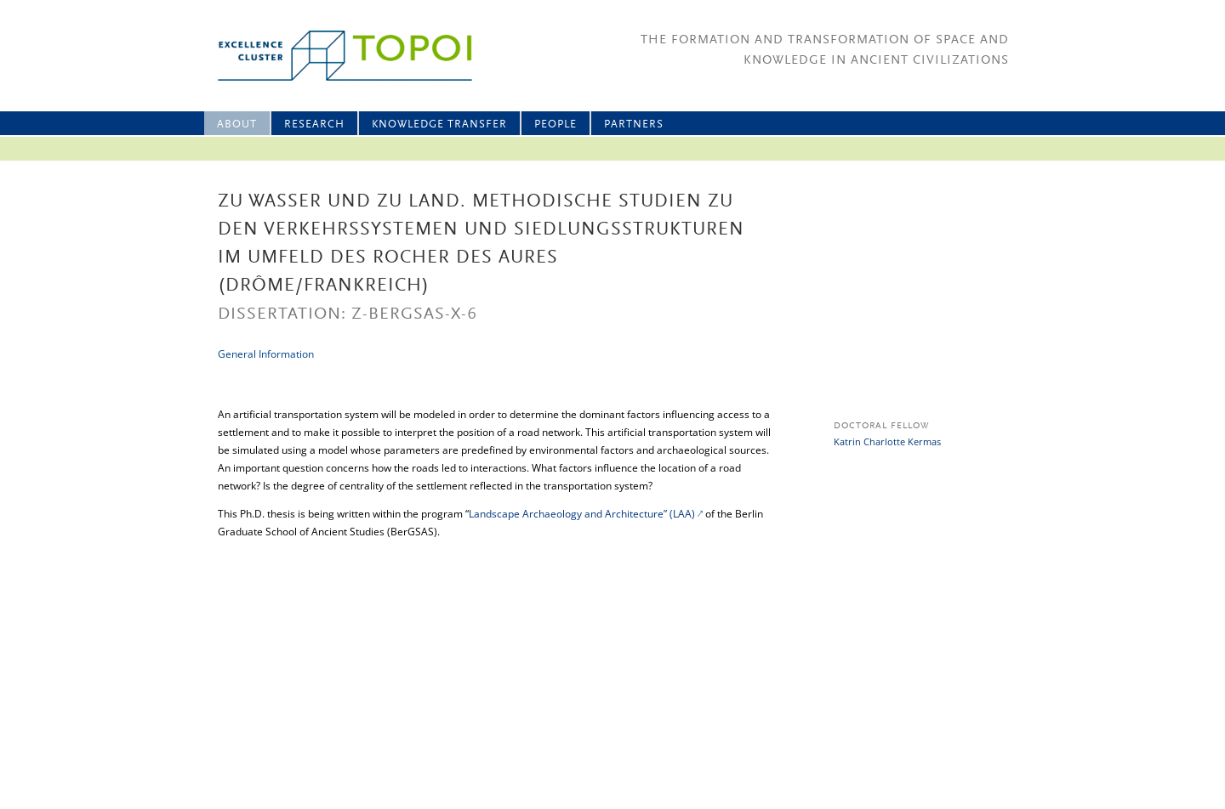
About (237, 124)
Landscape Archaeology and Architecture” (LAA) (582, 513)
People (555, 124)
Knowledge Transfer (439, 124)
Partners (634, 124)
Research (314, 124)
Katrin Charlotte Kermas (887, 441)
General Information (266, 354)
